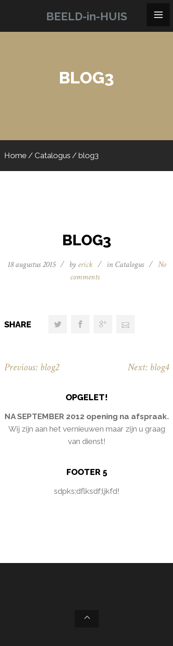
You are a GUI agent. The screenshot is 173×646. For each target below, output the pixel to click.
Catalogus (53, 155)
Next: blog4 (148, 367)
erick (85, 264)
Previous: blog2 (31, 367)
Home (15, 155)
